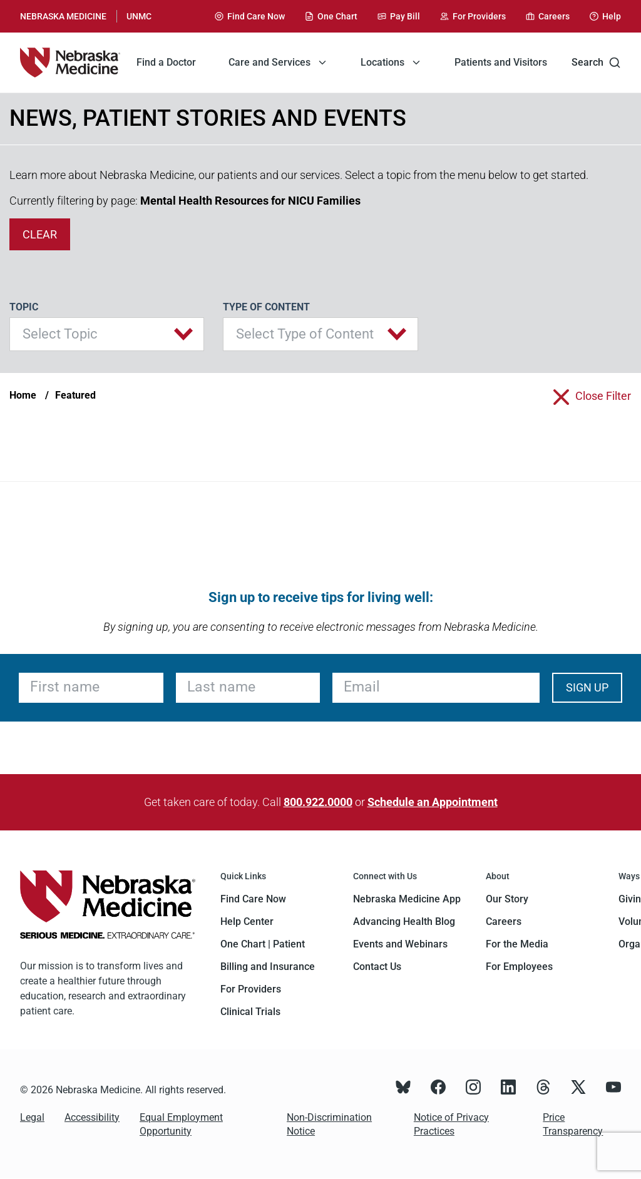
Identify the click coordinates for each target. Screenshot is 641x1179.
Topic (23, 307)
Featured (75, 395)
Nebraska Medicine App (407, 899)
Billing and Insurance (267, 966)
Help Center (247, 921)
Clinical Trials (250, 1012)
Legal (32, 1117)
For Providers (250, 989)
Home (22, 395)
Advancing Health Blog (404, 921)
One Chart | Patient (262, 944)
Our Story (507, 899)
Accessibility (92, 1117)
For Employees (519, 966)
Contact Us (377, 966)
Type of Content (266, 307)
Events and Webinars (400, 944)
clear (40, 234)
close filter (603, 395)
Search (596, 62)
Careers (503, 921)
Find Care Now (253, 899)
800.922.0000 (318, 802)
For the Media (517, 944)
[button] (106, 334)
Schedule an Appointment (432, 802)
